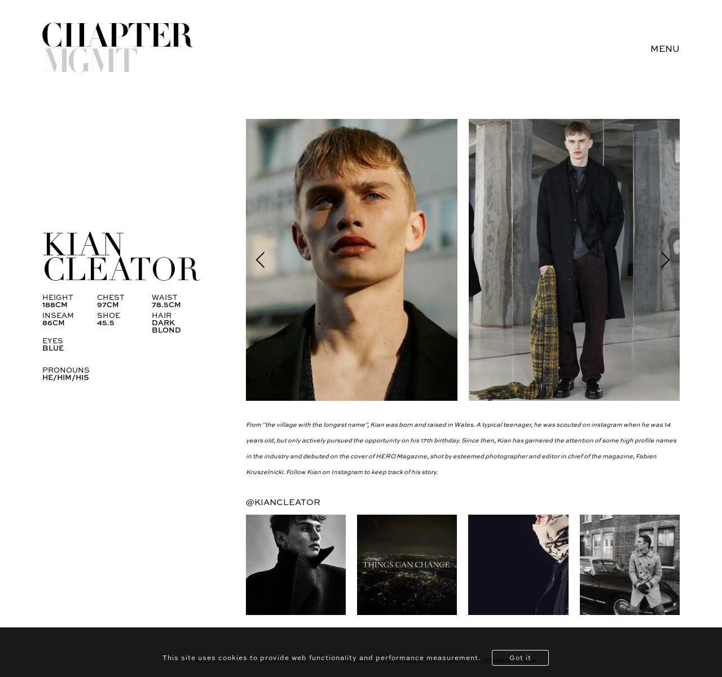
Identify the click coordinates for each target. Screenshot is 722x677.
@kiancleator (283, 502)
